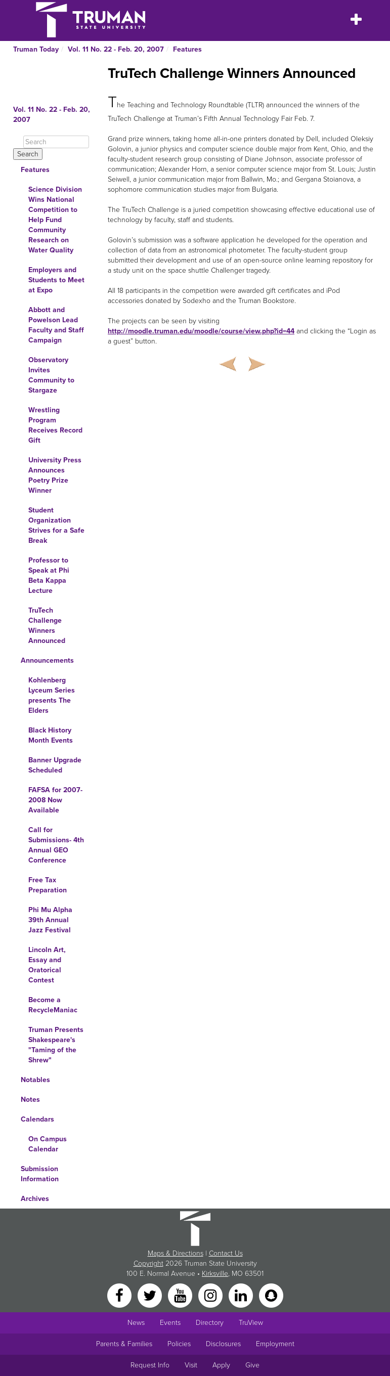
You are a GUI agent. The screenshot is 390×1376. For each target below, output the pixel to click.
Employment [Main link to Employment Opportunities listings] (275, 1344)
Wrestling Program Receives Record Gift (55, 425)
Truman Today (36, 49)
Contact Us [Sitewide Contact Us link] (226, 1253)
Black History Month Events (50, 735)
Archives (35, 1198)
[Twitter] (151, 1295)
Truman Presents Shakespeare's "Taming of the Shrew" (55, 1044)
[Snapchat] (271, 1295)
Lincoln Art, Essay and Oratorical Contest (47, 964)
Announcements (47, 660)
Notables (35, 1080)
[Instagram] (211, 1295)
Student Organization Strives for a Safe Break (56, 525)
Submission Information (40, 1174)
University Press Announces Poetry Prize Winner (54, 475)
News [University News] (136, 1322)
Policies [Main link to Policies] (179, 1344)
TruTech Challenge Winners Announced (46, 625)
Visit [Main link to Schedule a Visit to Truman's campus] (191, 1365)
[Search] (56, 142)
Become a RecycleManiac (52, 1005)
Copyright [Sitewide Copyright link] (148, 1263)
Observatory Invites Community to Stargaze (51, 375)
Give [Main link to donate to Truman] (252, 1365)
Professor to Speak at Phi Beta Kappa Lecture (48, 575)
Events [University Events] (170, 1322)
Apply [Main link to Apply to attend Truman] (221, 1365)
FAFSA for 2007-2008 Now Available (55, 800)
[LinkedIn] (242, 1295)
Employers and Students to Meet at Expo (56, 280)
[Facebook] (120, 1295)
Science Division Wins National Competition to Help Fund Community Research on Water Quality (55, 219)
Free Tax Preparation (47, 885)
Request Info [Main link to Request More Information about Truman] (150, 1365)
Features (187, 49)
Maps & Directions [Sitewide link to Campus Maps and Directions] (175, 1253)
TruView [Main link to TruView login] (251, 1322)
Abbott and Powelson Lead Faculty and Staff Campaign (56, 325)
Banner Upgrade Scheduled (54, 765)
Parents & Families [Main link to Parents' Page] (124, 1344)
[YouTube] (181, 1295)
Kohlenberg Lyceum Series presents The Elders (51, 695)
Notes (30, 1099)
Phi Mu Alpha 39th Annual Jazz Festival (50, 920)
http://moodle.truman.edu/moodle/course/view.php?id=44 (201, 331)
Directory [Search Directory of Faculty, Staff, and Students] (210, 1322)
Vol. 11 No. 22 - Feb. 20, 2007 (116, 49)
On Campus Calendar (47, 1144)
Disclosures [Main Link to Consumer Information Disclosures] (223, 1344)
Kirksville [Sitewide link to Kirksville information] (215, 1273)
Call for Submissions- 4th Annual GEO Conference (56, 845)
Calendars (37, 1119)
